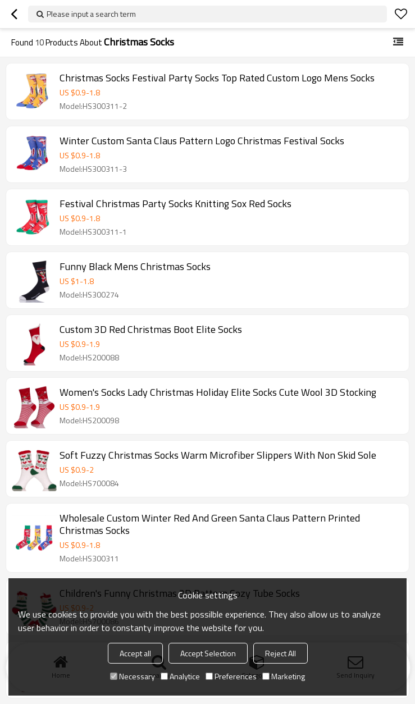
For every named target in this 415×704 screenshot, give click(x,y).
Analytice (180, 676)
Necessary (132, 676)
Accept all (135, 653)
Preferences (231, 676)
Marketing (283, 676)
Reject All (280, 653)
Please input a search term (91, 14)
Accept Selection (208, 653)
